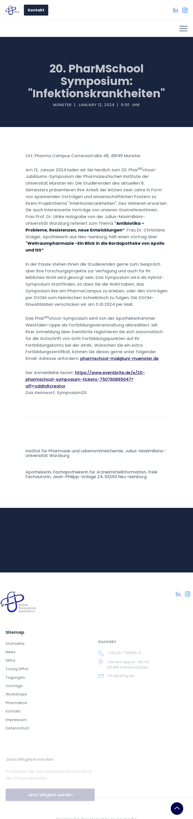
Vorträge (14, 689)
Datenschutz (17, 731)
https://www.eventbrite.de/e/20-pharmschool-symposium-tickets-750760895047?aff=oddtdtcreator (85, 379)
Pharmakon (16, 706)
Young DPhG (17, 672)
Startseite (15, 647)
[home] (12, 10)
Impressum (16, 723)
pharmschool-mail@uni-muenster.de (119, 358)
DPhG (11, 664)
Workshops (16, 697)
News (11, 655)
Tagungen (15, 680)
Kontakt (36, 10)
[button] (183, 28)
